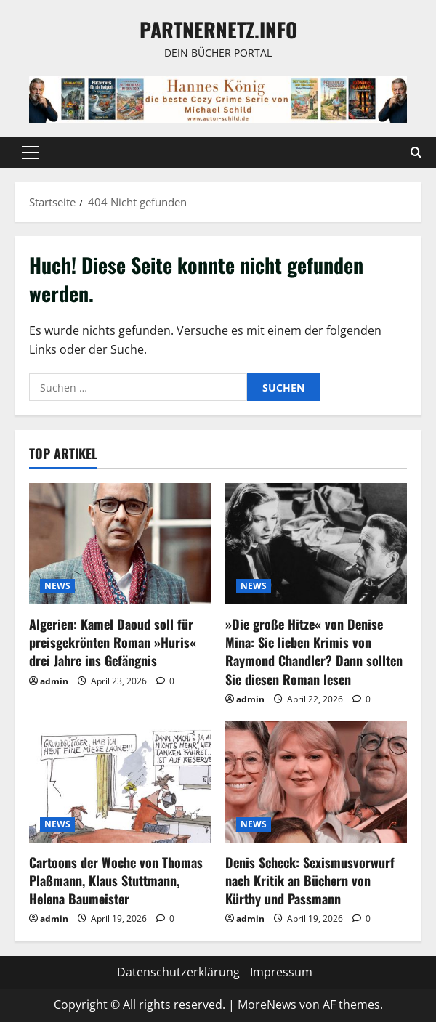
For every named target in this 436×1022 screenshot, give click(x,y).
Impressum (281, 972)
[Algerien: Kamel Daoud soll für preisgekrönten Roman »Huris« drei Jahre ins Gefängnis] (120, 543)
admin (54, 681)
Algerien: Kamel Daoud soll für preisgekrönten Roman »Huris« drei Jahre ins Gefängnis (112, 642)
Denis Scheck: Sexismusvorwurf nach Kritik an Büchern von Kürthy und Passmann (310, 880)
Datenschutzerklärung (178, 972)
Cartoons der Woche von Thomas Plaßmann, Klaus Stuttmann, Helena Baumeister (116, 880)
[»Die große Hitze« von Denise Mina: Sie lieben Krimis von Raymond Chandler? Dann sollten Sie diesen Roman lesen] (316, 543)
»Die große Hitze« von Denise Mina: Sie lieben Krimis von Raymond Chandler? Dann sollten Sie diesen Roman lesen (314, 652)
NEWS (57, 586)
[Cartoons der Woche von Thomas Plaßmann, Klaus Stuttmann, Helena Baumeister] (120, 782)
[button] (30, 152)
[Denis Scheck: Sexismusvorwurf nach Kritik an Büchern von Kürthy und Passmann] (316, 782)
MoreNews (267, 1005)
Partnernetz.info (218, 29)
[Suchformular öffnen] (416, 152)
